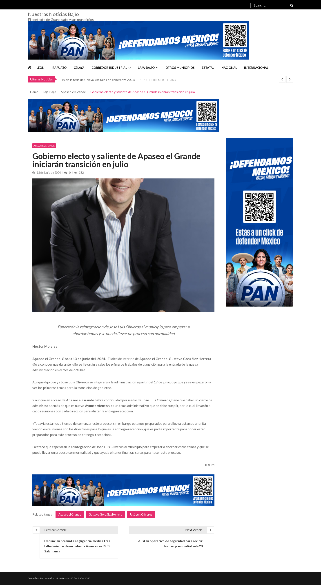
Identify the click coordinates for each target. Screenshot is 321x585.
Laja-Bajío (146, 67)
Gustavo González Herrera (105, 514)
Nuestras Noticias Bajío (53, 14)
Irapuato (59, 67)
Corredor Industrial (109, 67)
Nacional (229, 67)
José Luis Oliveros (141, 514)
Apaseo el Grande (44, 145)
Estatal (208, 67)
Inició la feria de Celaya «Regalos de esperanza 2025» (99, 80)
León (40, 67)
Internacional (256, 67)
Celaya (79, 67)
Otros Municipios (180, 67)
